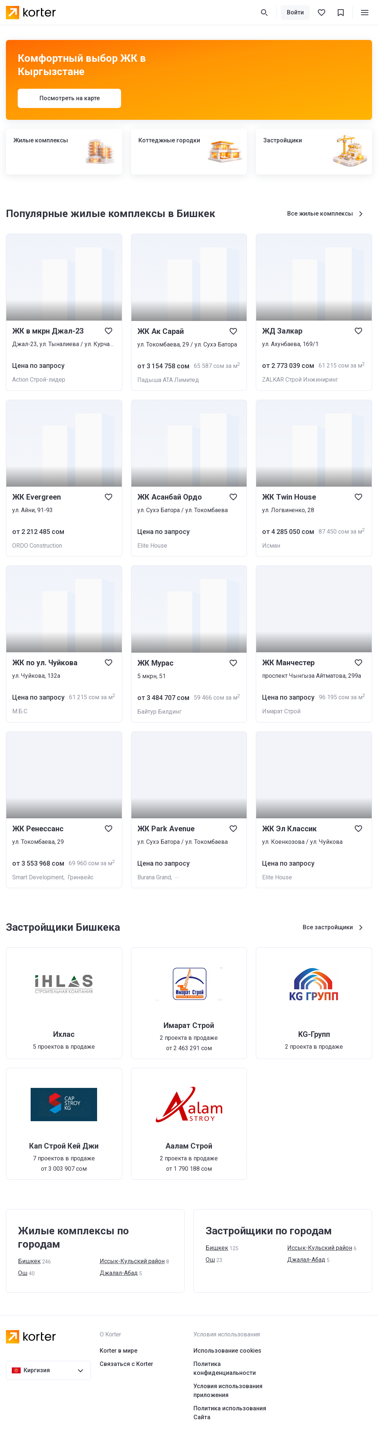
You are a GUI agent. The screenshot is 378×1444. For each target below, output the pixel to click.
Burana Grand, (156, 877)
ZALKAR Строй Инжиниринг (300, 379)
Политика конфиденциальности (224, 1368)
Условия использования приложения (227, 1391)
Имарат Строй (281, 711)
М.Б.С (19, 711)
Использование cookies (227, 1350)
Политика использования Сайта (229, 1413)
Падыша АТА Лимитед (168, 379)
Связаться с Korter (126, 1363)
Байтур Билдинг (159, 711)
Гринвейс (80, 877)
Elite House (152, 545)
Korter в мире (118, 1350)
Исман (271, 545)
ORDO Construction (37, 545)
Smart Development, (40, 877)
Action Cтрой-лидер (38, 379)
